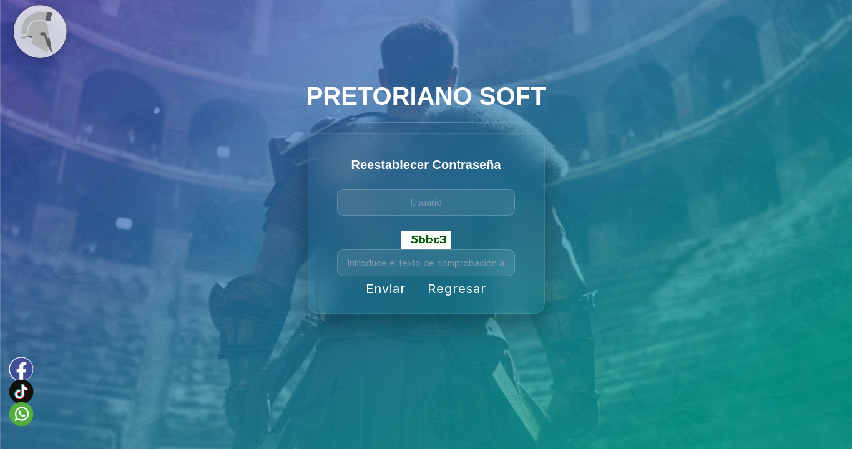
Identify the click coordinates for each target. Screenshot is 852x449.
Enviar (386, 288)
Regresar (457, 288)
